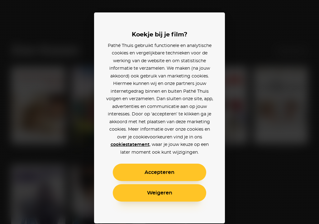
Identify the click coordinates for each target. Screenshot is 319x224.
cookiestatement (130, 144)
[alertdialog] (159, 112)
